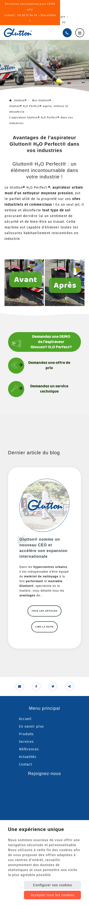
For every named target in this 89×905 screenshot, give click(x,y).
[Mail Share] (19, 686)
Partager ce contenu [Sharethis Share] (69, 686)
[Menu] (79, 32)
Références (29, 749)
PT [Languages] (45, 22)
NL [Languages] (38, 22)
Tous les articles (44, 611)
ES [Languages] (57, 22)
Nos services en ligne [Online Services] (50, 16)
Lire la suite (44, 627)
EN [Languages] (31, 22)
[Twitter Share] (52, 686)
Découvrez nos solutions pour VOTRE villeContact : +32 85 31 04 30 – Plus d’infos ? (44, 7)
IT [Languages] (51, 22)
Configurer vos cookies (52, 885)
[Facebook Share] (36, 686)
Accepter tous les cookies (52, 895)
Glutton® (18, 100)
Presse (26, 16)
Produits (26, 734)
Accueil (25, 719)
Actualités (27, 757)
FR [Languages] (25, 22)
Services (26, 742)
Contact (25, 764)
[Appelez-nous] (67, 32)
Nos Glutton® (41, 100)
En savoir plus (31, 726)
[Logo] (18, 32)
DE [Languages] (64, 22)
